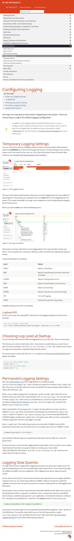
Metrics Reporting (8, 49)
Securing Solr (37, 66)
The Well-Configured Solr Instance (37, 43)
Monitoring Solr (37, 46)
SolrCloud (37, 38)
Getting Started (37, 15)
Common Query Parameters (49, 131)
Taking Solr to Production (20, 402)
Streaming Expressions (37, 35)
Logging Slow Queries (13, 108)
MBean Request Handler (10, 53)
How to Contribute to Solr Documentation (18, 80)
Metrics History (7, 51)
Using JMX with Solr (9, 58)
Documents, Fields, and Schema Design (37, 24)
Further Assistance (10, 71)
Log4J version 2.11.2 (16, 382)
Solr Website (10, 7)
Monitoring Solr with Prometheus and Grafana (16, 61)
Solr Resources (40, 7)
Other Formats (25, 7)
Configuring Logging (9, 56)
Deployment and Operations (37, 18)
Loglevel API (10, 99)
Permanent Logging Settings (15, 105)
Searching (37, 32)
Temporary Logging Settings (15, 97)
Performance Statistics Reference (12, 63)
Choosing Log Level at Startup (16, 103)
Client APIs (37, 68)
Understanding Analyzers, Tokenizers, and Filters (37, 26)
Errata (5, 77)
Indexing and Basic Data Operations (37, 29)
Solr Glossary (8, 74)
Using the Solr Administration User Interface (37, 21)
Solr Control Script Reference (57, 354)
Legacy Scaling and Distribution (37, 40)
